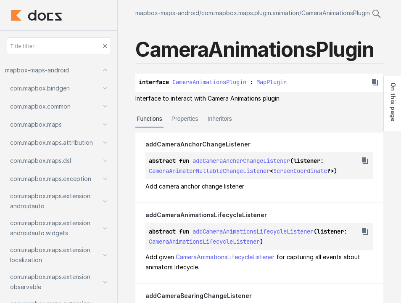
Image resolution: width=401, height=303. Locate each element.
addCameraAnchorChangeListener (241, 161)
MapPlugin (271, 82)
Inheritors (220, 118)
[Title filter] (59, 45)
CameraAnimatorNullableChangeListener (209, 171)
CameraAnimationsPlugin (335, 12)
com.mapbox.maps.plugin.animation (250, 12)
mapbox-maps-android (167, 12)
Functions (149, 118)
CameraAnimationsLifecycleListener (204, 241)
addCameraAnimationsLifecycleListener (253, 231)
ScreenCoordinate (300, 171)
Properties (184, 118)
